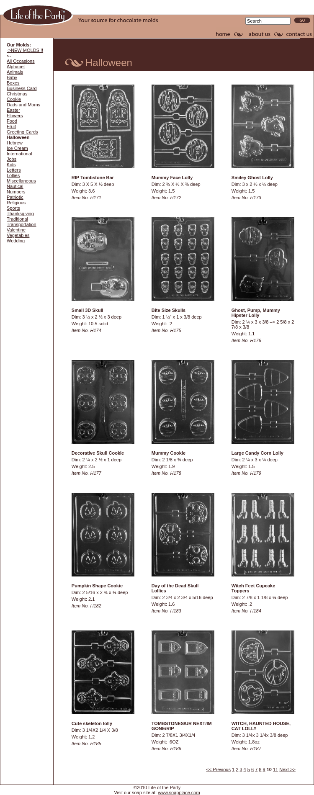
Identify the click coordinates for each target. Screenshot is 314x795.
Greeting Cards (22, 131)
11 (275, 769)
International (19, 153)
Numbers (16, 191)
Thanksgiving (20, 213)
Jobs (11, 159)
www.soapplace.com (179, 792)
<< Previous (218, 769)
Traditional (17, 218)
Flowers (15, 115)
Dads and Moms (23, 104)
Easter (13, 110)
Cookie (14, 99)
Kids (11, 164)
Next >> (287, 769)
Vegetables (18, 235)
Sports (13, 208)
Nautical (15, 186)
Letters (14, 169)
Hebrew (15, 142)
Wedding (16, 240)
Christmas (17, 93)
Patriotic (15, 197)
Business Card (22, 88)
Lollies (13, 175)
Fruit (11, 126)
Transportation (21, 224)
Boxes (13, 82)
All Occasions (21, 61)
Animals (15, 72)
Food (12, 120)
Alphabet (16, 66)
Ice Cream (17, 148)
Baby (12, 77)
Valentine (16, 229)
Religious (16, 202)
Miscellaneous (21, 180)
